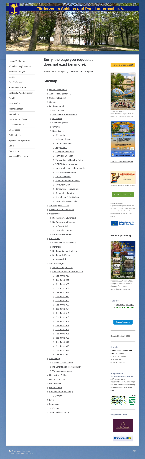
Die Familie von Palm (62, 234)
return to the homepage (82, 71)
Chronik (55, 127)
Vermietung (54, 358)
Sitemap (26, 451)
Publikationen (55, 387)
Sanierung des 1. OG (59, 205)
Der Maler (56, 247)
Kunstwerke (54, 238)
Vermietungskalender (62, 371)
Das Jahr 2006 (62, 354)
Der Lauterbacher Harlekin (64, 251)
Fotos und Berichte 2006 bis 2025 (67, 271)
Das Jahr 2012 (62, 329)
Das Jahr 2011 (62, 334)
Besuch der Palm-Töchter (67, 197)
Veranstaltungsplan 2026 (123, 65)
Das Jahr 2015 (62, 317)
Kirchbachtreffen (63, 176)
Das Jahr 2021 (62, 292)
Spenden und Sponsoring (61, 391)
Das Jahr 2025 (62, 276)
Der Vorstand (58, 110)
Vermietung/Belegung (125, 305)
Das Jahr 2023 (62, 284)
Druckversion (15, 451)
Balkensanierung (63, 139)
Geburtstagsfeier (60, 123)
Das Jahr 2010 (62, 338)
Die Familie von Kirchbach (64, 218)
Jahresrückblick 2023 (59, 412)
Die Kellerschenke (63, 230)
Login (134, 451)
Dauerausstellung (57, 379)
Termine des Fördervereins (64, 114)
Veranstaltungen (56, 263)
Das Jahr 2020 (62, 296)
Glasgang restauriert (64, 151)
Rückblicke (57, 118)
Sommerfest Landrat (64, 193)
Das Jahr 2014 (62, 321)
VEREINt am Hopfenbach (67, 164)
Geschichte (54, 214)
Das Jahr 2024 (62, 280)
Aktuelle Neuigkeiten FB (60, 94)
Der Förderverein (57, 106)
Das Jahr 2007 (62, 350)
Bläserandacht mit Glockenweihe (70, 168)
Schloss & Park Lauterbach (61, 209)
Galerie (52, 102)
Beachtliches (58, 131)
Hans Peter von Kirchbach (67, 180)
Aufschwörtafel (62, 226)
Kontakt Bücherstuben (123, 194)
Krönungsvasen (62, 185)
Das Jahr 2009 (62, 342)
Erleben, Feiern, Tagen (62, 362)
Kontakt (55, 408)
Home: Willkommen (58, 89)
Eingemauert (61, 147)
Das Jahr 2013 (62, 325)
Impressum (54, 404)
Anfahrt (58, 396)
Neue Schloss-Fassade (66, 201)
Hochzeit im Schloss (58, 375)
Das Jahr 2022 (62, 288)
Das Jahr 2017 (62, 309)
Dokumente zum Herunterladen (66, 367)
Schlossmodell (59, 259)
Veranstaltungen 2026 (62, 267)
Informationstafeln (63, 143)
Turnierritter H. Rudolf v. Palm (69, 160)
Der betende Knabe (61, 255)
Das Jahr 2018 (62, 305)
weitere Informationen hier (120, 289)
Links (51, 400)
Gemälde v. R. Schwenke (64, 242)
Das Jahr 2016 (62, 313)
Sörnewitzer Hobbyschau (67, 189)
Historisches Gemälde (65, 172)
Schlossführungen (57, 98)
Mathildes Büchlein (64, 156)
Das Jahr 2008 (62, 346)
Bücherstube (61, 135)
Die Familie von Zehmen (63, 222)
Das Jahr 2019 (62, 300)
